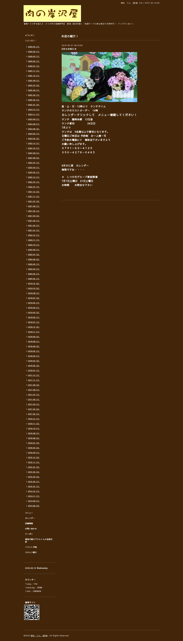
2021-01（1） (34, 230)
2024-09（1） (34, 119)
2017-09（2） (34, 385)
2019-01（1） (34, 322)
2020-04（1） (34, 269)
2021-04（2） (34, 216)
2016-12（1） (34, 419)
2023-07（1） (34, 163)
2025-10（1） (34, 76)
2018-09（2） (34, 337)
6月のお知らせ (69, 48)
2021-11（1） (34, 196)
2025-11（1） (34, 71)
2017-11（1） (34, 380)
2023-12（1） (34, 143)
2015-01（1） (34, 486)
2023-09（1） (34, 153)
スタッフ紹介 (31, 552)
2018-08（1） (34, 341)
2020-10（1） (34, 245)
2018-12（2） (34, 327)
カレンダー (30, 518)
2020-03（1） (34, 274)
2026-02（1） (34, 61)
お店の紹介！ (31, 40)
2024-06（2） (34, 129)
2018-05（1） (34, 351)
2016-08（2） (34, 438)
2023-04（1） (34, 167)
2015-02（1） (34, 481)
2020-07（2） (34, 254)
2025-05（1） (34, 95)
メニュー (29, 513)
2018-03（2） (34, 361)
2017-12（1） (34, 375)
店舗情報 (29, 523)
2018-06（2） (34, 346)
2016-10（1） (34, 428)
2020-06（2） (34, 259)
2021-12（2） (34, 192)
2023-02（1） (34, 172)
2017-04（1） (34, 404)
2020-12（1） (34, 235)
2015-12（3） (34, 457)
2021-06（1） (34, 206)
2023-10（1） (34, 148)
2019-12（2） (34, 283)
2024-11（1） (34, 114)
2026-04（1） (34, 51)
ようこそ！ (30, 35)
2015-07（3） (34, 467)
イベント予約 (31, 547)
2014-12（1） (34, 491)
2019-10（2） (34, 288)
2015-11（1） (34, 462)
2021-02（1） (34, 225)
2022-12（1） (34, 177)
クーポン (29, 534)
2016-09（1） (34, 433)
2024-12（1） (34, 109)
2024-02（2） (34, 138)
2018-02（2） (34, 366)
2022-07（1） (34, 182)
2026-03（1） (34, 56)
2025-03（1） (34, 100)
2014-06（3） (34, 506)
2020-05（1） (34, 264)
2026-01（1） (34, 66)
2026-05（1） (34, 47)
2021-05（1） (34, 211)
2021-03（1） (34, 221)
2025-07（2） (34, 85)
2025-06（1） (34, 90)
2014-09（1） (34, 501)
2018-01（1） (34, 370)
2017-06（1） (34, 399)
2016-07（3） (34, 443)
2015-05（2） (34, 472)
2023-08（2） (34, 158)
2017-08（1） (34, 390)
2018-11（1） (34, 332)
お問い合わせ (31, 528)
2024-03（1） (34, 134)
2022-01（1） (34, 187)
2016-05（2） (34, 448)
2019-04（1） (34, 308)
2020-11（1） (34, 240)
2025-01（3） (34, 105)
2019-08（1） (34, 293)
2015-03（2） (34, 477)
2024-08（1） (34, 124)
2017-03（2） (34, 409)
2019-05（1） (34, 303)
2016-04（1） (34, 452)
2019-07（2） (34, 298)
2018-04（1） (34, 356)
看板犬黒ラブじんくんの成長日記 (39, 540)
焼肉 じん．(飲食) (39, 635)
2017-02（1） (34, 414)
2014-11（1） (34, 496)
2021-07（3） (34, 201)
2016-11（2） (34, 424)
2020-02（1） (34, 279)
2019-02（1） (34, 317)
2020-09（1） (34, 250)
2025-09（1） (34, 80)
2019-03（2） (34, 312)
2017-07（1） (34, 395)
